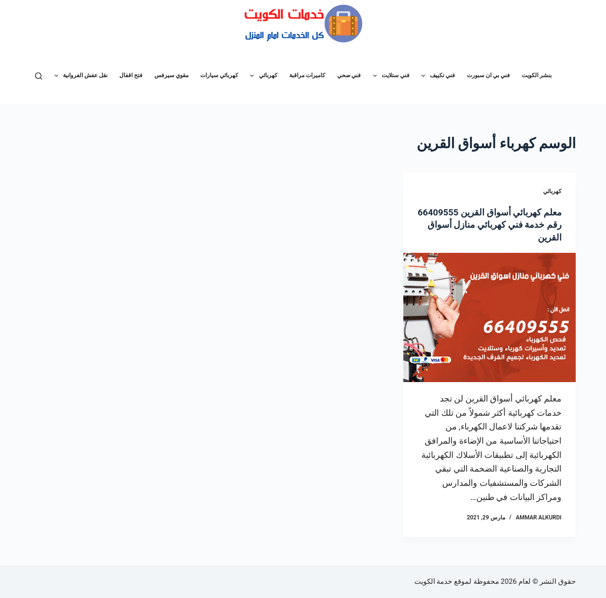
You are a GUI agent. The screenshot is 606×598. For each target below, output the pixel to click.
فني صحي (349, 75)
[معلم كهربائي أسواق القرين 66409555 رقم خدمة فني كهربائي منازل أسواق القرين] (489, 317)
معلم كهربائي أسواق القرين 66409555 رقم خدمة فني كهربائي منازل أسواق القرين (493, 224)
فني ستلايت (389, 75)
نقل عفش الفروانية (79, 75)
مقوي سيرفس (171, 75)
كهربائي (261, 75)
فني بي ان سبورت (488, 75)
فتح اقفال (131, 75)
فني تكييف (436, 75)
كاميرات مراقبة (307, 75)
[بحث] (38, 76)
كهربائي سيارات (219, 75)
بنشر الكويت (537, 75)
